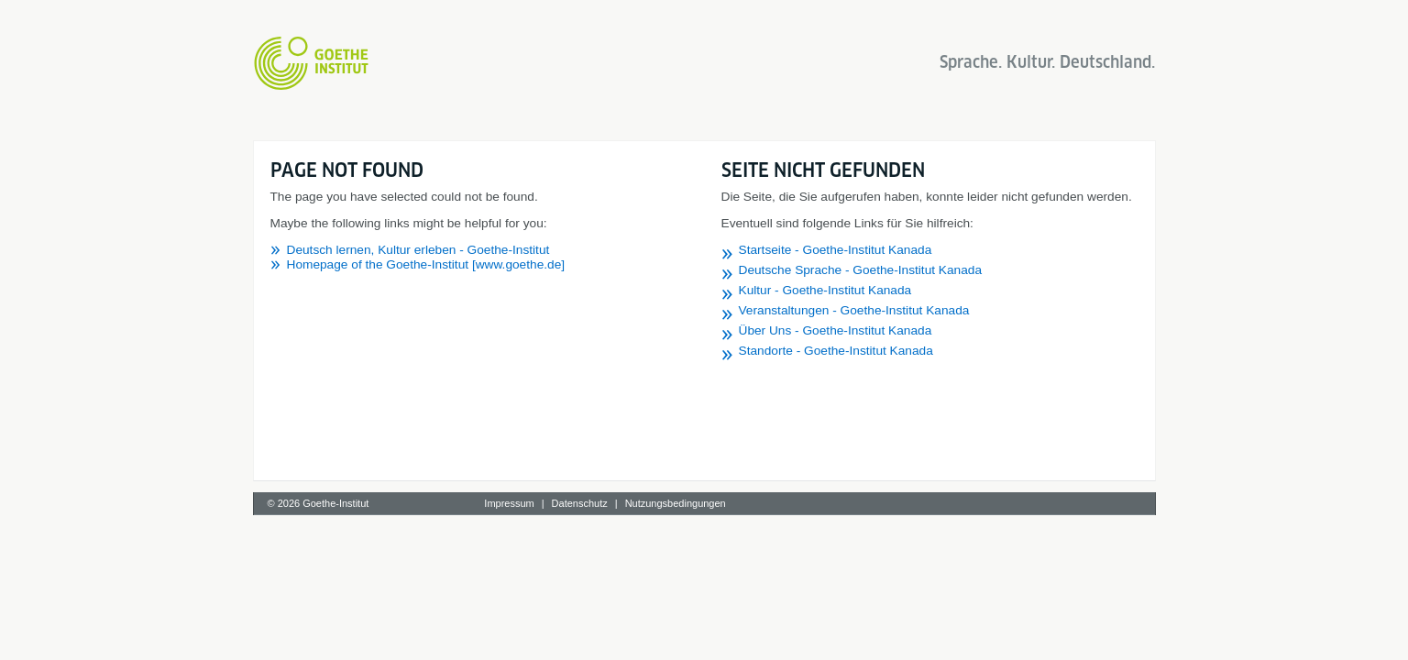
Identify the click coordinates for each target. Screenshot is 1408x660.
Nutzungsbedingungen (675, 503)
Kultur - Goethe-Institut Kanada (825, 290)
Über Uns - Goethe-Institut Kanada (835, 330)
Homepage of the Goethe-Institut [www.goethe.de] (426, 264)
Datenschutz (580, 503)
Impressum (509, 503)
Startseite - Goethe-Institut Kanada (835, 250)
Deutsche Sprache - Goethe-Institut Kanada (861, 270)
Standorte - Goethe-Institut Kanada (836, 351)
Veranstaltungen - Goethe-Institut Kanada (854, 310)
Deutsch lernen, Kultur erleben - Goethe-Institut (418, 250)
